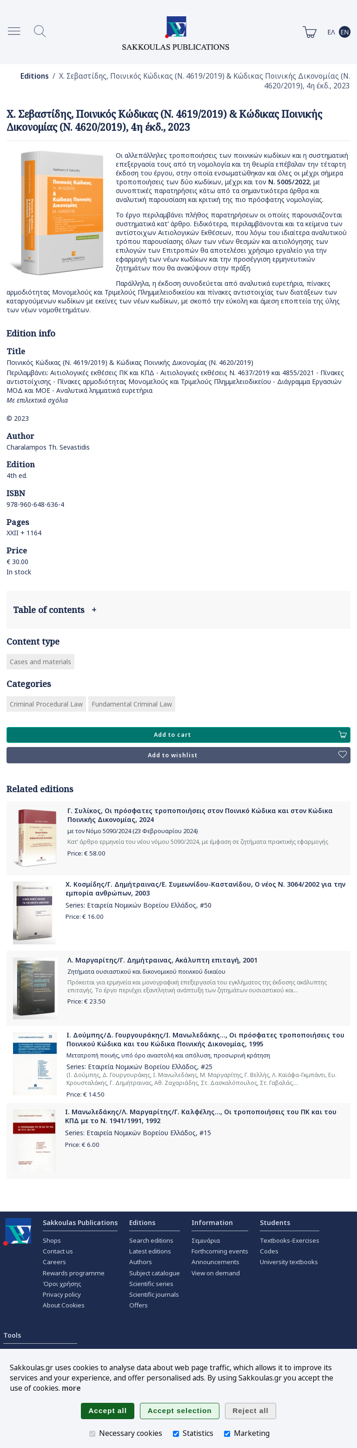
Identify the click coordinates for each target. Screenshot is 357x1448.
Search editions (151, 1240)
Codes (269, 1251)
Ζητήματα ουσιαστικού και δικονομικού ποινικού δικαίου (146, 972)
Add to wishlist (247, 755)
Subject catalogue (154, 1273)
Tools (12, 1335)
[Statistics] (176, 1434)
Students (275, 1222)
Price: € (86, 853)
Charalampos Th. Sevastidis (48, 447)
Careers (54, 1262)
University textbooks (289, 1262)
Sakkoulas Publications (80, 1222)
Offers (138, 1305)
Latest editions (150, 1251)
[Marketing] (227, 1434)
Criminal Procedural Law (46, 704)
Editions (34, 76)
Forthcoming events (220, 1251)
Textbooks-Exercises (289, 1240)
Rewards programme (74, 1273)
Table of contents (54, 609)
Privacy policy (62, 1294)
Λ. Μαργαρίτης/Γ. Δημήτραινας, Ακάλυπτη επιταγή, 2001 (162, 960)
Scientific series (151, 1284)
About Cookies (64, 1305)
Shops (52, 1240)
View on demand (216, 1273)
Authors (140, 1262)
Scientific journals (154, 1294)
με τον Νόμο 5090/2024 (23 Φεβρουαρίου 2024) (132, 831)
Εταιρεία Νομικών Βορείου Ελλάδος (141, 905)
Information (212, 1222)
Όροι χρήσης (62, 1284)
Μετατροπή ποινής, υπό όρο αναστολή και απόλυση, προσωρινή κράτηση (168, 1055)
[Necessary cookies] (92, 1434)
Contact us (58, 1251)
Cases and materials (40, 661)
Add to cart (250, 735)
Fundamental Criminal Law (132, 704)
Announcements (215, 1262)
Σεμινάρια (206, 1240)
